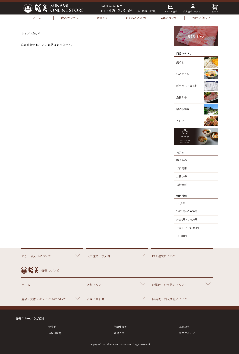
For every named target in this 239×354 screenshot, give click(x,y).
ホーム (37, 18)
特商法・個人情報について (169, 299)
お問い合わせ (201, 18)
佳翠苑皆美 (120, 327)
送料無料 (181, 185)
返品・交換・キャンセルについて (43, 299)
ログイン (198, 11)
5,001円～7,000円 (186, 219)
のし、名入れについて (36, 256)
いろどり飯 (182, 74)
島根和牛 (181, 97)
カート (215, 8)
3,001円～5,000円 (186, 211)
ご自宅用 (181, 168)
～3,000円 (182, 203)
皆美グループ (187, 333)
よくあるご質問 (135, 18)
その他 (180, 121)
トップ (25, 33)
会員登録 (187, 11)
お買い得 (181, 176)
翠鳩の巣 (119, 333)
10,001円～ (182, 236)
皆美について (168, 18)
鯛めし (180, 62)
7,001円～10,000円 (187, 228)
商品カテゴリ (70, 18)
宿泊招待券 (182, 109)
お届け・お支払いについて (169, 285)
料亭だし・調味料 (186, 86)
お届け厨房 (54, 333)
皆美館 (52, 327)
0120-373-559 (120, 10)
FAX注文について (164, 256)
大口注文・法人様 (98, 256)
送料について (95, 285)
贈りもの (103, 18)
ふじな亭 (184, 327)
